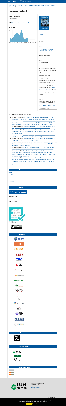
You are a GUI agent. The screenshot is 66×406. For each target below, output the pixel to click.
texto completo (27, 117)
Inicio (10, 5)
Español (11, 174)
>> (12, 164)
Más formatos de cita (44, 108)
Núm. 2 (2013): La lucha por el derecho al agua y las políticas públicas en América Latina (36, 5)
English (10, 172)
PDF (42, 34)
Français (11, 177)
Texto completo (27, 126)
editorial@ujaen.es (35, 387)
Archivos (14, 5)
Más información (37, 403)
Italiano (10, 179)
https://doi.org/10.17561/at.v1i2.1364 (20, 22)
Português (11, 181)
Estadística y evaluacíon (29, 147)
